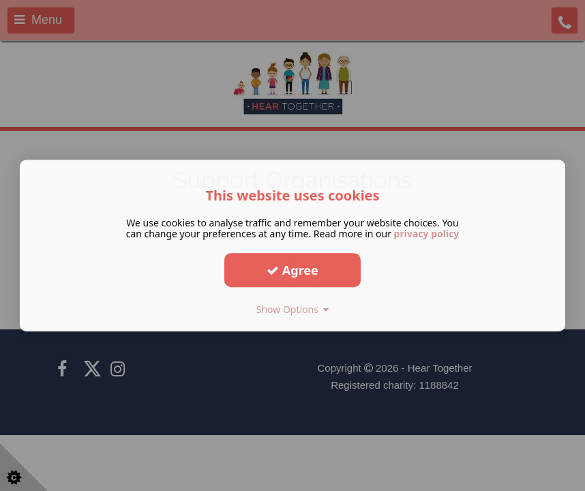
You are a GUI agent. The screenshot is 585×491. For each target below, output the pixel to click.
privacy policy (427, 233)
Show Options (292, 309)
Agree (292, 270)
